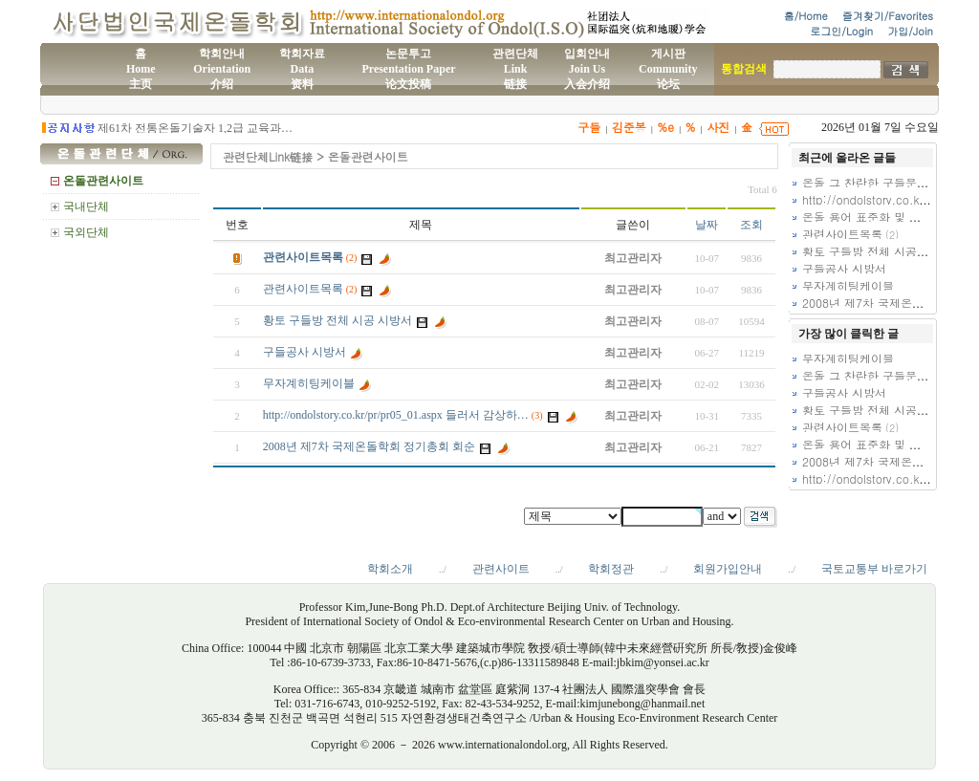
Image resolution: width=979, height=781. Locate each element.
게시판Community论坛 (668, 69)
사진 (718, 127)
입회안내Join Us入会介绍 (587, 69)
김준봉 (629, 127)
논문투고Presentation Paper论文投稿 (408, 69)
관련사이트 (501, 568)
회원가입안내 (727, 568)
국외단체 (86, 232)
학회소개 (390, 568)
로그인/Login (841, 31)
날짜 (706, 224)
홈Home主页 (141, 69)
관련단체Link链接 (515, 69)
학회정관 (611, 568)
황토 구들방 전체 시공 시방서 (337, 320)
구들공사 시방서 (304, 351)
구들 (588, 127)
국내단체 (86, 206)
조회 (751, 224)
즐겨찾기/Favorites (887, 16)
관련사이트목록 (303, 257)
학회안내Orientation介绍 (221, 69)
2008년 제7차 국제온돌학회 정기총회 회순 (369, 446)
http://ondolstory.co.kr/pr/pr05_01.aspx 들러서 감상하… (396, 415)
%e (665, 127)
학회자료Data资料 (302, 69)
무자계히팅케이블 (309, 383)
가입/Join (910, 31)
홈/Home (806, 16)
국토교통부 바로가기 (874, 568)
